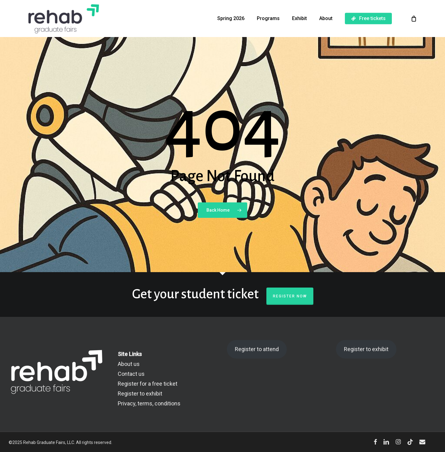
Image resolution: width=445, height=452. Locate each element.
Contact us (131, 374)
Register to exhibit (140, 393)
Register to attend (257, 349)
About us (129, 364)
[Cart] (413, 18)
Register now (290, 296)
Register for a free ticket (147, 383)
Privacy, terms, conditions (149, 403)
